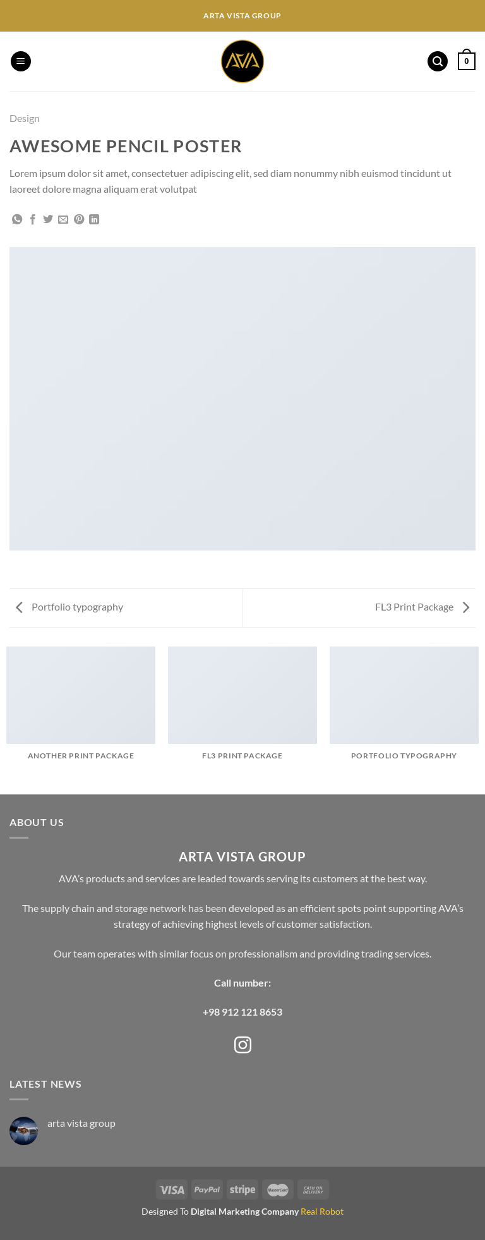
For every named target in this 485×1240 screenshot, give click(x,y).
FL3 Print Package (422, 606)
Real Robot (322, 1211)
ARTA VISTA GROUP (242, 856)
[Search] (438, 61)
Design (24, 118)
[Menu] (21, 61)
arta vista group (81, 1123)
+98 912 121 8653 (242, 1012)
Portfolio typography (69, 606)
